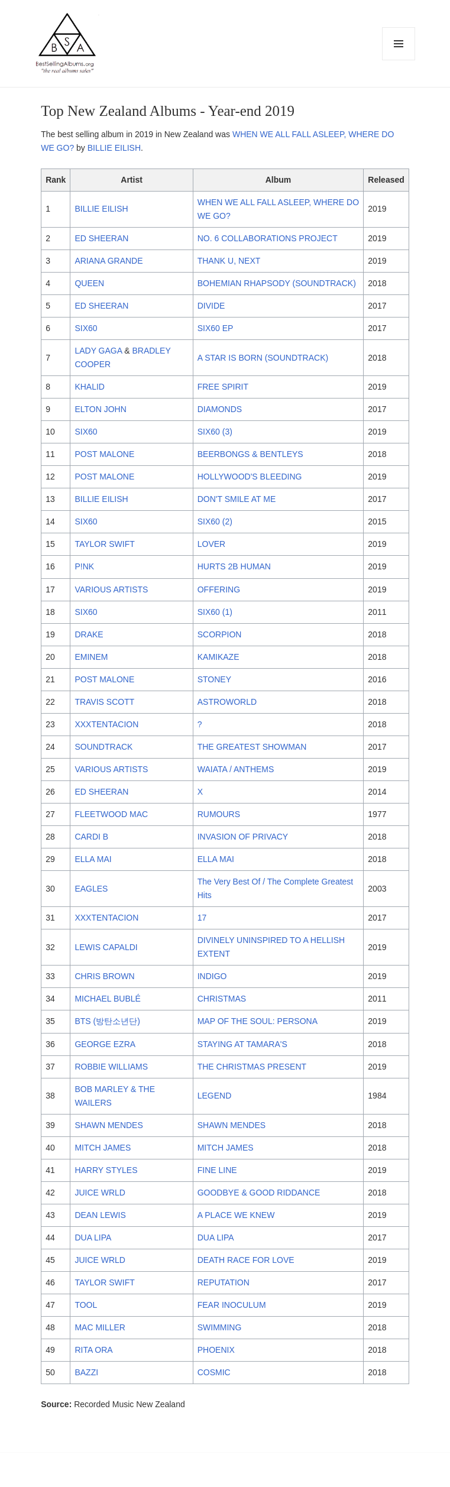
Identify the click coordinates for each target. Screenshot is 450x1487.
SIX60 (86, 328)
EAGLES (91, 888)
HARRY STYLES (106, 1170)
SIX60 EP (216, 328)
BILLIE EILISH (114, 148)
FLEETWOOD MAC (111, 814)
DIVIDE (211, 305)
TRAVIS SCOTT (104, 702)
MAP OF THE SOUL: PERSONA (258, 1021)
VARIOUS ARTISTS (111, 589)
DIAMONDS (220, 409)
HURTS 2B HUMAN (234, 566)
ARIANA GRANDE (109, 260)
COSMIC (214, 1372)
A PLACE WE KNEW (236, 1215)
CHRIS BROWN (104, 976)
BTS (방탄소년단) (107, 1021)
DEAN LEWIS (100, 1215)
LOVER (211, 544)
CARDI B (91, 836)
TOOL (86, 1305)
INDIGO (212, 976)
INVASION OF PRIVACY (243, 836)
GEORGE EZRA (105, 1044)
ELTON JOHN (100, 409)
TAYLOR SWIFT (104, 544)
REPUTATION (224, 1282)
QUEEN (89, 283)
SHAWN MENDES (109, 1125)
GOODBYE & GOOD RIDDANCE (259, 1192)
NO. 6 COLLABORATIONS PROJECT (268, 238)
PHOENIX (216, 1350)
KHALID (90, 386)
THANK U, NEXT (229, 260)
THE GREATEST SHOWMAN (252, 746)
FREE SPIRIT (223, 386)
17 (202, 917)
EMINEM (91, 657)
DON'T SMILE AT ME (237, 499)
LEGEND (215, 1095)
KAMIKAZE (218, 657)
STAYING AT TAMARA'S (242, 1044)
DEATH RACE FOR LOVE (246, 1260)
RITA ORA (93, 1350)
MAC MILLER (100, 1327)
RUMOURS (219, 814)
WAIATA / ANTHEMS (236, 769)
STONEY (214, 679)
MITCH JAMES (103, 1147)
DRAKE (89, 634)
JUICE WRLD (100, 1192)
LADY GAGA (98, 350)
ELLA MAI (93, 859)
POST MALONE (104, 454)
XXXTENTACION (106, 724)
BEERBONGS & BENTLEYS (250, 454)
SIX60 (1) (215, 612)
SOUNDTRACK (103, 746)
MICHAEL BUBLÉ (108, 998)
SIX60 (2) (215, 521)
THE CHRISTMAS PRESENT (252, 1066)
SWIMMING (220, 1327)
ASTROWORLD (227, 702)
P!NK (84, 566)
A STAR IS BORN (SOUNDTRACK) (263, 357)
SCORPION (220, 634)
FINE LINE (217, 1170)
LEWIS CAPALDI (106, 947)
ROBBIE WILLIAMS (111, 1066)
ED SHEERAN (101, 238)
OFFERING (219, 589)
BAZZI (86, 1372)
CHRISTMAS (222, 998)
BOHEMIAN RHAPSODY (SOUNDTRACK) (277, 283)
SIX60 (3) (215, 431)
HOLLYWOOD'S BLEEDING (250, 476)
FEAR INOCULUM (232, 1305)
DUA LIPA (93, 1237)
